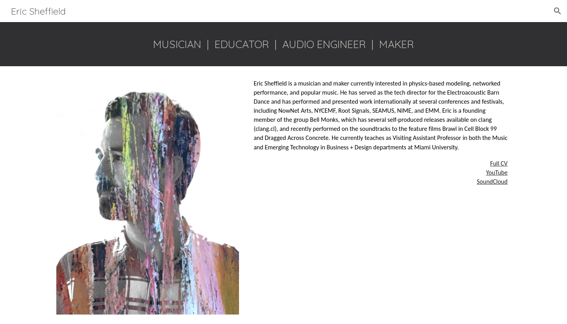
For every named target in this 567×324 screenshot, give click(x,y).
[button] (557, 11)
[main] (283, 44)
